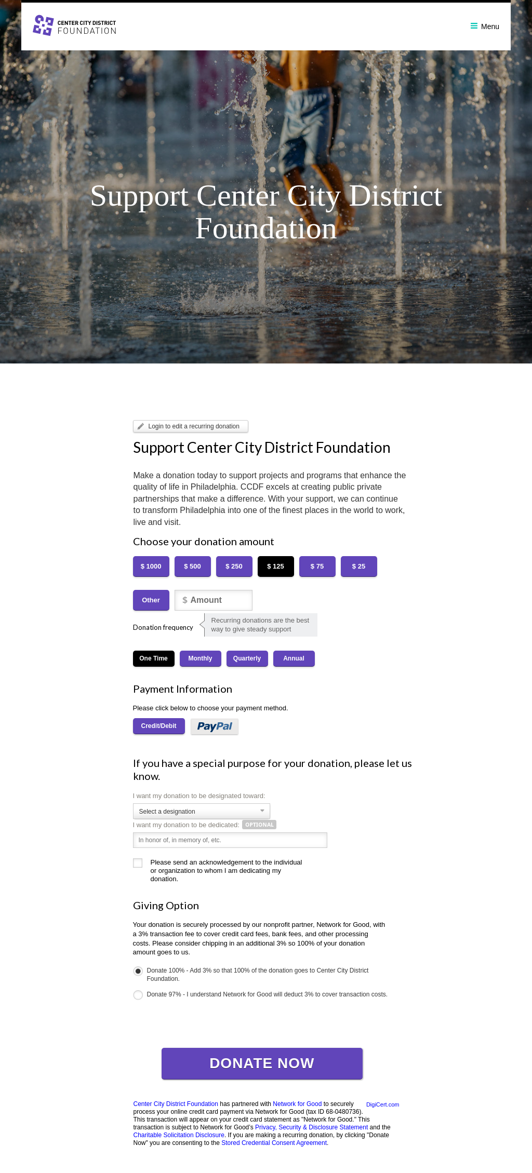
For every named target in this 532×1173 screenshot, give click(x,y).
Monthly (200, 658)
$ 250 (234, 566)
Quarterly (247, 658)
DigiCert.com (383, 1104)
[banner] (266, 25)
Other (151, 600)
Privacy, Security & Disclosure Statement (311, 1127)
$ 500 (192, 566)
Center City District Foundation (176, 1104)
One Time (153, 658)
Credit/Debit (159, 726)
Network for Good (297, 1104)
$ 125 (275, 566)
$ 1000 (151, 566)
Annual (293, 658)
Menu (485, 26)
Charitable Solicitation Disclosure (179, 1135)
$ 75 (317, 566)
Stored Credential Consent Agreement (274, 1143)
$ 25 (358, 566)
